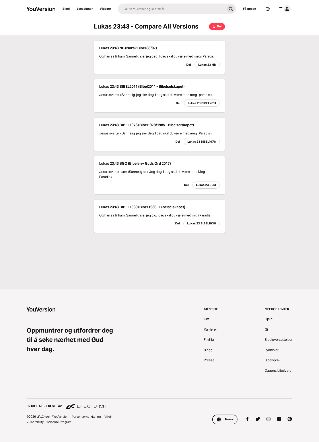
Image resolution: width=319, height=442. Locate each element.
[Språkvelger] (267, 8)
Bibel (66, 8)
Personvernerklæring (86, 416)
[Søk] (171, 8)
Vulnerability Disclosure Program (49, 422)
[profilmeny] (284, 8)
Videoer (105, 8)
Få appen (249, 8)
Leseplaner (85, 8)
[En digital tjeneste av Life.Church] (159, 404)
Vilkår (108, 416)
